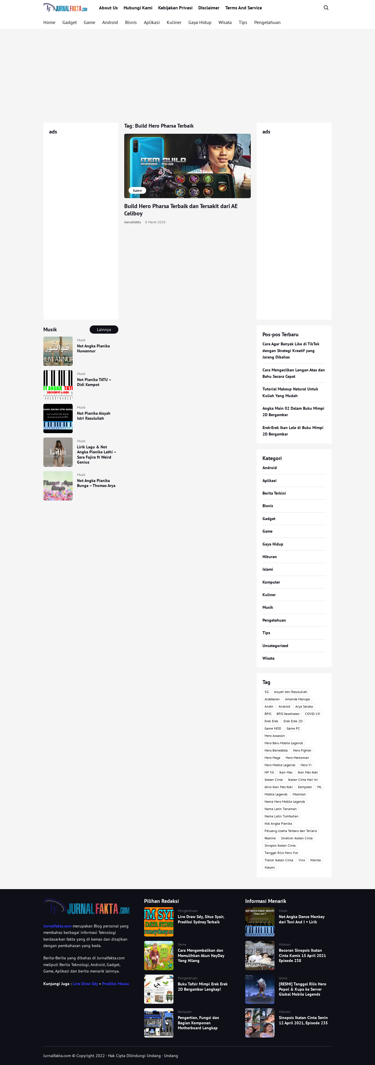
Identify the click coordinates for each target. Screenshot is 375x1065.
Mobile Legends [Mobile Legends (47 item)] (276, 794)
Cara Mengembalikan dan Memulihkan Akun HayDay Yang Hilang (201, 955)
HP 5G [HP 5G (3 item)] (269, 772)
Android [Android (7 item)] (284, 706)
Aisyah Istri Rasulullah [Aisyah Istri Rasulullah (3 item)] (290, 692)
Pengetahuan (267, 22)
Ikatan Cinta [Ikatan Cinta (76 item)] (274, 779)
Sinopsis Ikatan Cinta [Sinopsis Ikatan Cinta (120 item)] (280, 845)
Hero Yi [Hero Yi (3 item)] (306, 765)
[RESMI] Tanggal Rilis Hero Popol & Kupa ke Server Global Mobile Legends (302, 989)
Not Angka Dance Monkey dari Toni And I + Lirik (301, 919)
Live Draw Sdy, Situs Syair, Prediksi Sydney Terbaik (201, 919)
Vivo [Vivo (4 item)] (302, 860)
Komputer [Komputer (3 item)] (305, 787)
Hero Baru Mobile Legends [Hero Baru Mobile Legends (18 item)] (284, 743)
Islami (267, 569)
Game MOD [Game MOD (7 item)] (273, 728)
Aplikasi (152, 22)
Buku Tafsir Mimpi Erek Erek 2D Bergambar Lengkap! (203, 986)
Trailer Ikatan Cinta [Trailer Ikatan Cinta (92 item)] (279, 860)
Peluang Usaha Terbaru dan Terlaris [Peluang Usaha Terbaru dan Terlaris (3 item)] (291, 831)
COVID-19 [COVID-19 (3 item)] (312, 713)
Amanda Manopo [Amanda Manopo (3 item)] (297, 699)
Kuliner (174, 22)
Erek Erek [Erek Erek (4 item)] (271, 721)
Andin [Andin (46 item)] (269, 706)
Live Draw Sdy (85, 983)
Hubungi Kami (138, 8)
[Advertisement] (187, 76)
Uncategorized (275, 645)
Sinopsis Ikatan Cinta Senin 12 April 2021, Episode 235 (303, 1020)
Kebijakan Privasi (175, 8)
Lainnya (104, 329)
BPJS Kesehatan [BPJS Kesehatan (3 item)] (288, 713)
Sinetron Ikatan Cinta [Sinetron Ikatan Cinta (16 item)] (297, 838)
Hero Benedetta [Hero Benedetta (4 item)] (276, 750)
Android (110, 22)
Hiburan (269, 556)
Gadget (69, 22)
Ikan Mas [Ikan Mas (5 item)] (285, 772)
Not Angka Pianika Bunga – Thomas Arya (96, 483)
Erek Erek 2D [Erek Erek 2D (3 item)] (293, 721)
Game (89, 22)
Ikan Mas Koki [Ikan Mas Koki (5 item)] (308, 772)
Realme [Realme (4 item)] (270, 838)
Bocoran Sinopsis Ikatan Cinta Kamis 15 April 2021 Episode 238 (302, 955)
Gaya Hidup (200, 22)
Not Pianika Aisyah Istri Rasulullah (93, 416)
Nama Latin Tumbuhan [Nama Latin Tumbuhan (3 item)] (282, 816)
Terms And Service (243, 8)
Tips (243, 22)
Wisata (225, 22)
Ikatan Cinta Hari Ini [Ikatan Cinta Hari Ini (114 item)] (303, 779)
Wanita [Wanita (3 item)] (315, 860)
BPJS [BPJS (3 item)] (268, 713)
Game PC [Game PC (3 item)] (293, 728)
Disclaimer (208, 8)
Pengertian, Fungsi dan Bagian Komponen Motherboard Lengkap (198, 1022)
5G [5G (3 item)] (267, 692)
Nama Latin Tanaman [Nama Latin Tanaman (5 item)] (281, 809)
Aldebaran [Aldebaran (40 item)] (272, 699)
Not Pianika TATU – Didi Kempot (94, 382)
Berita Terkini (274, 493)
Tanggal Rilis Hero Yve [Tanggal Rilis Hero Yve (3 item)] (281, 852)
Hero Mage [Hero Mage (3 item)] (272, 757)
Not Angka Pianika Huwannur (93, 348)
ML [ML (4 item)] (319, 787)
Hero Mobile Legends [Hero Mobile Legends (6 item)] (280, 765)
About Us (108, 8)
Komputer (271, 582)
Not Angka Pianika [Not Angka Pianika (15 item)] (278, 823)
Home (49, 22)
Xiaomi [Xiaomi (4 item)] (270, 867)
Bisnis (131, 22)
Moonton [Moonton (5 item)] (299, 794)
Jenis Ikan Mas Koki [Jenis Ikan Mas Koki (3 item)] (279, 787)
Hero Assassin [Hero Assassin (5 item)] (275, 735)
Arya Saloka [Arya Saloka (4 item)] (304, 706)
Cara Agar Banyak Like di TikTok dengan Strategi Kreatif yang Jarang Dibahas (290, 350)
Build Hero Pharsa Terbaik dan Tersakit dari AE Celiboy (181, 209)
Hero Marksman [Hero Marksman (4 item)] (297, 757)
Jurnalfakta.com (57, 926)
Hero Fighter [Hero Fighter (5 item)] (302, 750)
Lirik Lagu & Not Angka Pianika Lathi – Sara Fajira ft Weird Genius (96, 454)
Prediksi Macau (115, 983)
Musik (81, 340)
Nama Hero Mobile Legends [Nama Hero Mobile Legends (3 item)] (285, 801)
